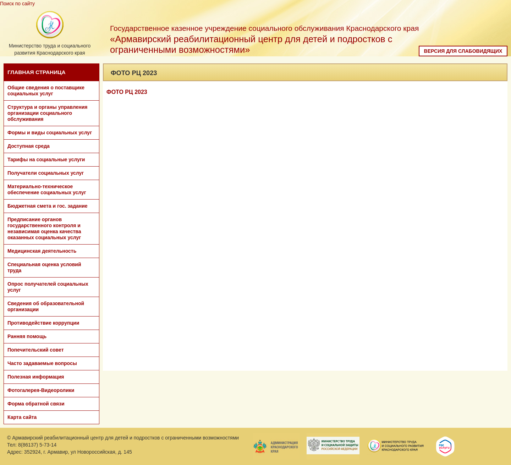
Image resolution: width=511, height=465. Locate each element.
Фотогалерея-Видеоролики (40, 390)
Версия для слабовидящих (463, 51)
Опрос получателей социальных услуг (47, 287)
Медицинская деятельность (41, 251)
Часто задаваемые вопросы (42, 363)
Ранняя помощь (26, 336)
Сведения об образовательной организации (45, 306)
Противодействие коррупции (43, 323)
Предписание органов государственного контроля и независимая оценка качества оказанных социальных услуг (44, 228)
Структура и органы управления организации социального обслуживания (47, 113)
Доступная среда (28, 146)
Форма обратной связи (36, 404)
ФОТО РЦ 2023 (126, 92)
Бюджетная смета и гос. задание (47, 206)
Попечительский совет (35, 350)
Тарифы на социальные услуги (46, 159)
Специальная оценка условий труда (44, 267)
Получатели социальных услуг (45, 173)
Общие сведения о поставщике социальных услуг (45, 90)
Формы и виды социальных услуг (49, 132)
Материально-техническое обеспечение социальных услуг (46, 189)
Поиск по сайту (17, 3)
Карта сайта (22, 417)
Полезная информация (35, 377)
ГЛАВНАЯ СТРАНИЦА (36, 72)
